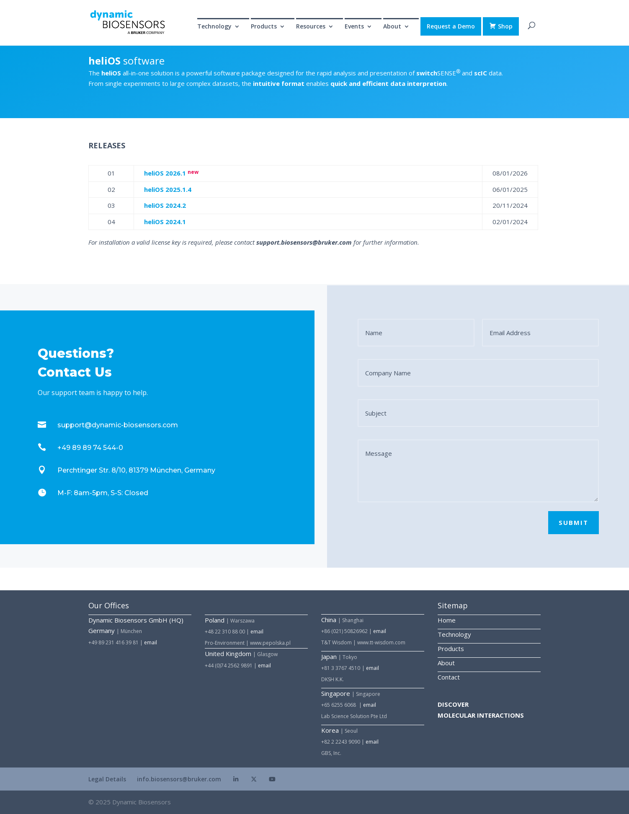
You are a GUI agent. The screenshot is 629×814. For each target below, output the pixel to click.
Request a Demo (451, 26)
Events (354, 26)
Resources (310, 26)
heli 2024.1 (165, 221)
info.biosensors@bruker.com (179, 779)
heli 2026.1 (165, 173)
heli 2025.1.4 (167, 189)
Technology (214, 26)
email (150, 642)
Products (264, 26)
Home (447, 620)
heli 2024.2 (165, 205)
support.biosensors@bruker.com (304, 242)
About (392, 26)
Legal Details (107, 779)
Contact (449, 677)
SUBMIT (573, 522)
